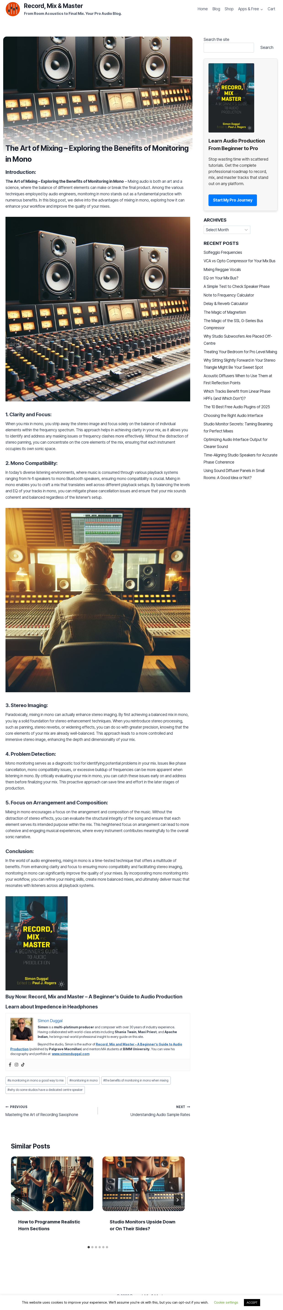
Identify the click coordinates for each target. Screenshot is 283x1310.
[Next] (177, 1199)
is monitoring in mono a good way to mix (36, 1080)
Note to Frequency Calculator (229, 295)
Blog (216, 9)
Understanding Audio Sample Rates (146, 1110)
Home (203, 9)
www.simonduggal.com (70, 1054)
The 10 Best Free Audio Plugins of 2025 (237, 407)
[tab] (89, 1247)
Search (266, 47)
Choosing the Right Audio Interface (233, 415)
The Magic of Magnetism (225, 312)
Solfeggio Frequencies (223, 252)
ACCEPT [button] (252, 1302)
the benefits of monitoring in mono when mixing (135, 1080)
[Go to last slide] (18, 1199)
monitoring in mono (83, 1080)
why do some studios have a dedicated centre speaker (45, 1090)
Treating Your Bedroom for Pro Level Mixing (240, 352)
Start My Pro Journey (232, 200)
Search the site (216, 39)
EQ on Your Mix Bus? (221, 278)
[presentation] (52, 1183)
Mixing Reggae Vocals (222, 269)
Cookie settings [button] (226, 1302)
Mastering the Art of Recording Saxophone (49, 1110)
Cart (271, 9)
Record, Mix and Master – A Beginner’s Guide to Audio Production (105, 997)
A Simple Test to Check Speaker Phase (237, 286)
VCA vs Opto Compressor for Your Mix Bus (239, 261)
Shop (229, 9)
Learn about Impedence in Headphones (51, 1007)
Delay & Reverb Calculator (226, 303)
